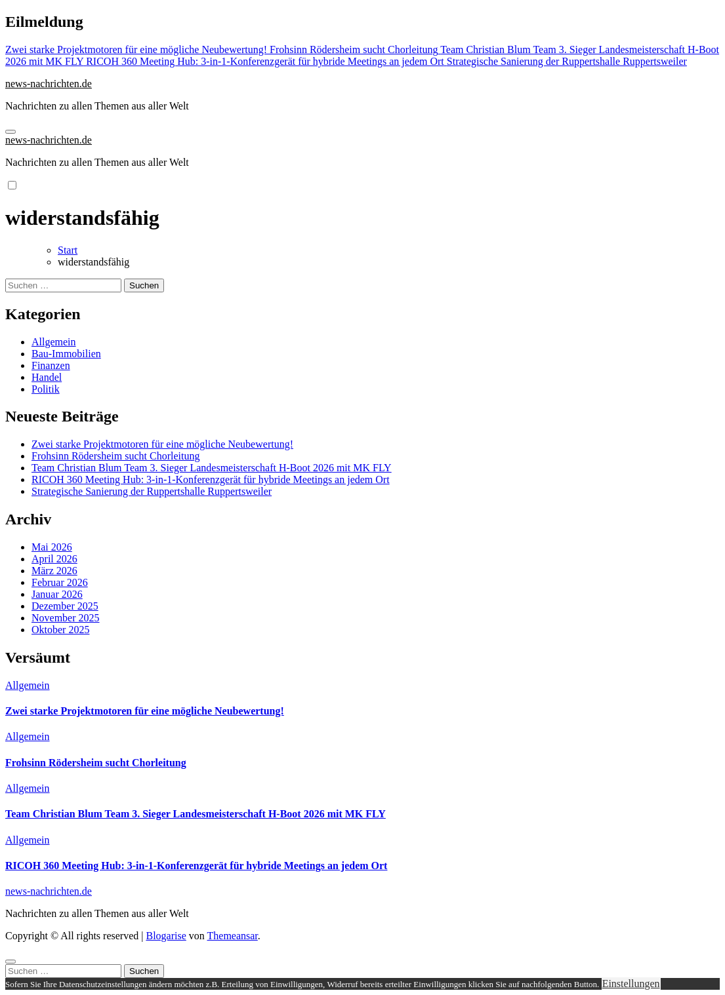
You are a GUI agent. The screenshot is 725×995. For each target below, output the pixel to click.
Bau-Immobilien (66, 353)
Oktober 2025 (60, 629)
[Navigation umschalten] (10, 132)
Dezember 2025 (64, 606)
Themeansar (232, 935)
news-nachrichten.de (48, 83)
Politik (45, 389)
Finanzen (50, 365)
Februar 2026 (59, 582)
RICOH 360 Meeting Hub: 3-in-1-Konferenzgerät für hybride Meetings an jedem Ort (210, 479)
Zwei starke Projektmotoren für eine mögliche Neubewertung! (162, 444)
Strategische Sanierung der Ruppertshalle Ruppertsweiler (151, 491)
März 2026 (54, 570)
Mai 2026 (51, 547)
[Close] (10, 962)
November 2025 (65, 617)
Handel (46, 377)
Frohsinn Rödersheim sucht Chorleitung (115, 455)
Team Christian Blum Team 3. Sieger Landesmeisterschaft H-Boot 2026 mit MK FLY (211, 467)
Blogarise (166, 935)
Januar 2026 (57, 594)
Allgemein (53, 341)
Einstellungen (631, 983)
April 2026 (54, 558)
